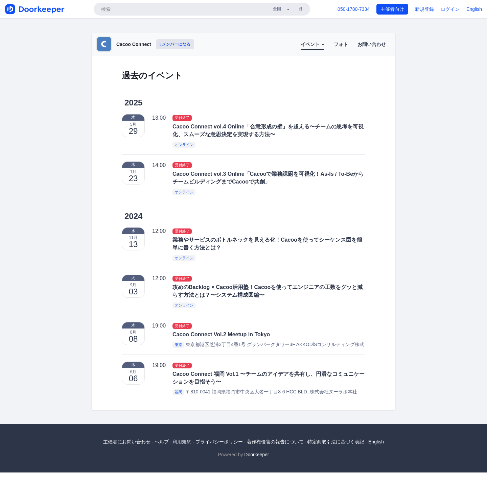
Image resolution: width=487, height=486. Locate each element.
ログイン (450, 9)
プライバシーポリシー (219, 441)
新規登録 (424, 9)
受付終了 (182, 118)
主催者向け (392, 9)
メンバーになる (175, 44)
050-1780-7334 (354, 9)
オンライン (184, 145)
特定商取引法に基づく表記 (335, 441)
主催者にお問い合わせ (126, 441)
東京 (178, 345)
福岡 (178, 392)
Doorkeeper (256, 454)
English (474, 9)
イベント (312, 44)
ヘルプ (162, 441)
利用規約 (181, 441)
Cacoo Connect (133, 44)
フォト (341, 44)
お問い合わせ (371, 44)
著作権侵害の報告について (275, 441)
